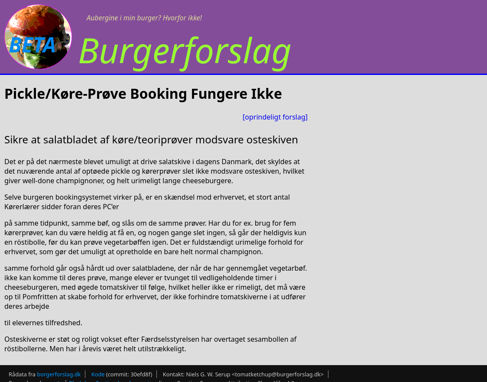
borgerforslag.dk (59, 374)
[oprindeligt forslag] (275, 117)
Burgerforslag (185, 49)
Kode (98, 374)
